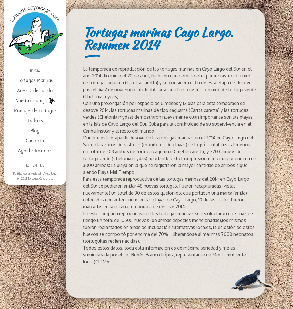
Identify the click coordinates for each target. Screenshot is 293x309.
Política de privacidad (27, 173)
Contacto (35, 141)
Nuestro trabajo (35, 101)
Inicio (35, 70)
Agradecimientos (35, 151)
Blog (35, 131)
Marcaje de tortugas (35, 111)
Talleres (35, 121)
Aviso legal (50, 173)
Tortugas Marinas (35, 80)
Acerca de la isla (35, 91)
